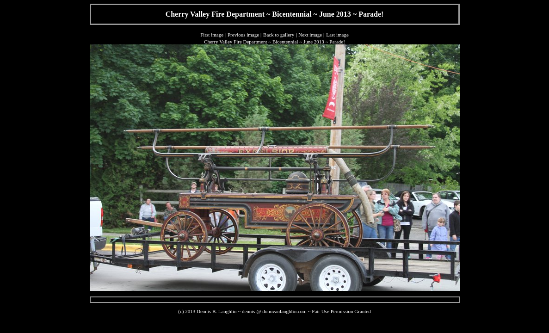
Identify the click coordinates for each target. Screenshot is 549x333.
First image (211, 34)
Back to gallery (278, 34)
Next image (310, 34)
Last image (337, 34)
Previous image (243, 34)
